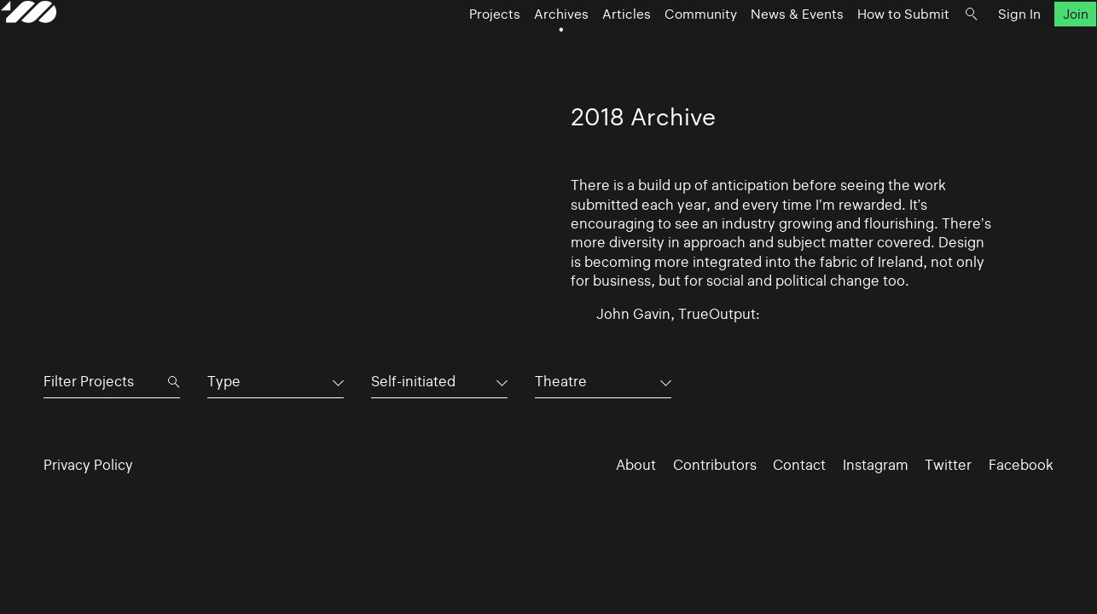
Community (657, 47)
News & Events (753, 47)
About (636, 464)
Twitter (948, 464)
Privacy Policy (88, 464)
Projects (451, 47)
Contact (799, 464)
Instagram (875, 464)
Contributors (715, 464)
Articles (583, 47)
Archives (517, 47)
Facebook (1021, 464)
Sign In (976, 47)
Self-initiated (413, 381)
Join (1032, 47)
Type (224, 381)
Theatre (561, 381)
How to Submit (860, 47)
